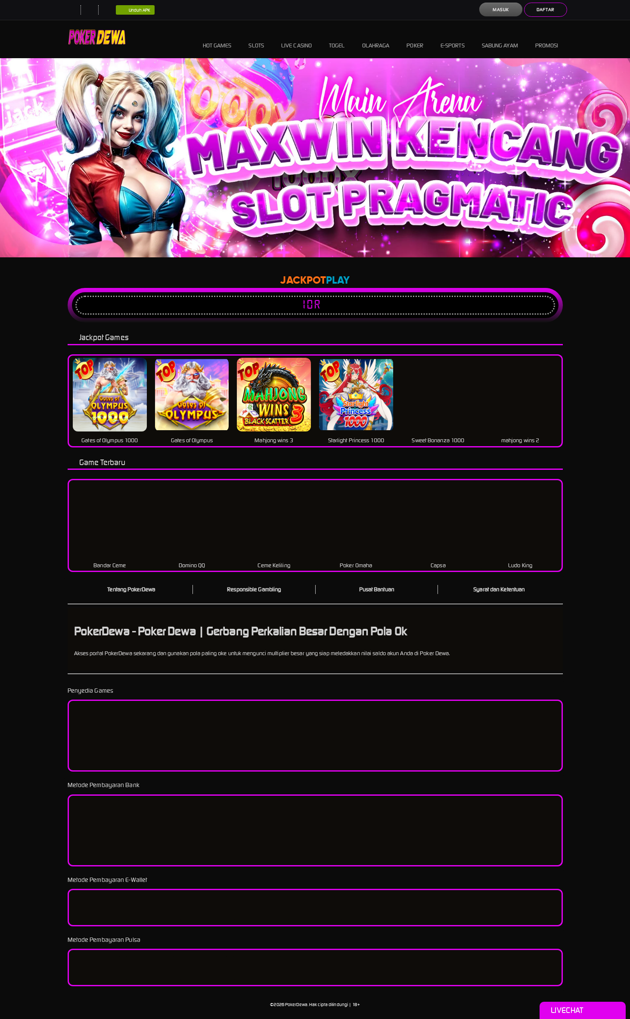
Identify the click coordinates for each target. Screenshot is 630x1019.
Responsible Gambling (254, 589)
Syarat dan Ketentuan (498, 589)
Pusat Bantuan (376, 589)
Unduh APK (135, 10)
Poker (415, 39)
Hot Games (217, 39)
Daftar (545, 10)
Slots (256, 39)
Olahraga (376, 39)
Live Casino (296, 39)
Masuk (501, 10)
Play (338, 280)
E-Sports (453, 39)
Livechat (582, 1010)
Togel (337, 39)
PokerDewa (296, 1004)
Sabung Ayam (500, 39)
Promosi (547, 39)
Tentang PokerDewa (131, 589)
